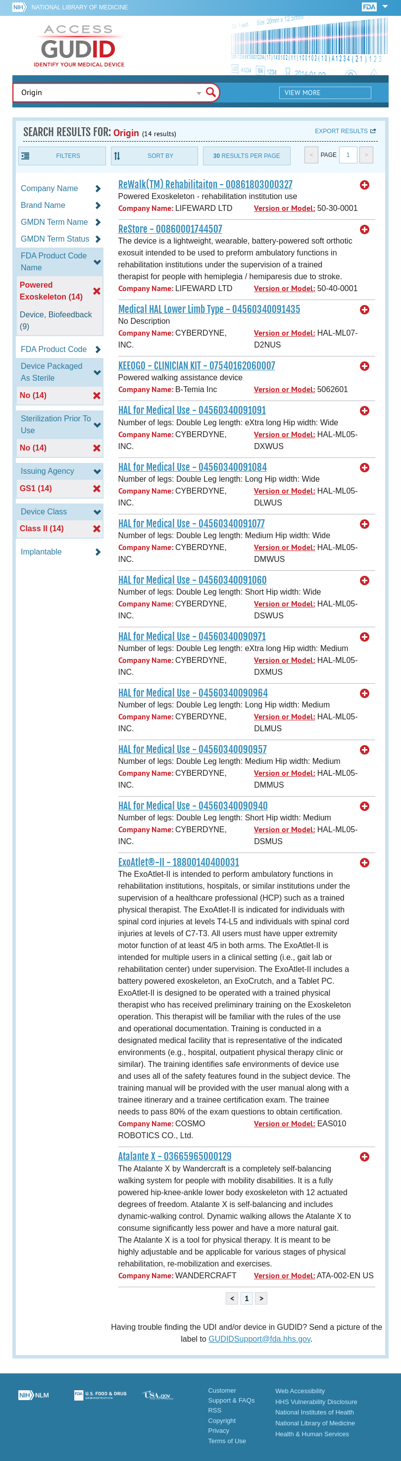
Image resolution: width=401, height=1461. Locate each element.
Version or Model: (284, 208)
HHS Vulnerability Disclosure (316, 1402)
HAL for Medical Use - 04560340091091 (192, 410)
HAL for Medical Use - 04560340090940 (193, 806)
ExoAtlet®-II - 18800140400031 (178, 862)
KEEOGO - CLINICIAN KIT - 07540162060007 (196, 366)
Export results (341, 131)
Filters (68, 155)
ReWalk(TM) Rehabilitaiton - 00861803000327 (205, 185)
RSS (214, 1410)
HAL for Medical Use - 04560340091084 (192, 467)
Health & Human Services (312, 1434)
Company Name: (145, 208)
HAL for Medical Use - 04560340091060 (192, 580)
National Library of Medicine (80, 7)
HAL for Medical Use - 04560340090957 (192, 750)
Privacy (218, 1430)
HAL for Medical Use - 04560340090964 (193, 693)
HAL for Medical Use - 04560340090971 (192, 637)
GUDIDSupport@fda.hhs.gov (259, 1339)
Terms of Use (227, 1441)
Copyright (222, 1420)
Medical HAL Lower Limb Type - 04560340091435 (209, 309)
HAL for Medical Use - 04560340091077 (191, 524)
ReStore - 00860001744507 (170, 229)
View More (303, 92)
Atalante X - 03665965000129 (175, 1156)
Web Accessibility (300, 1391)
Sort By (160, 155)
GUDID (79, 45)
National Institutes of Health (314, 1412)
